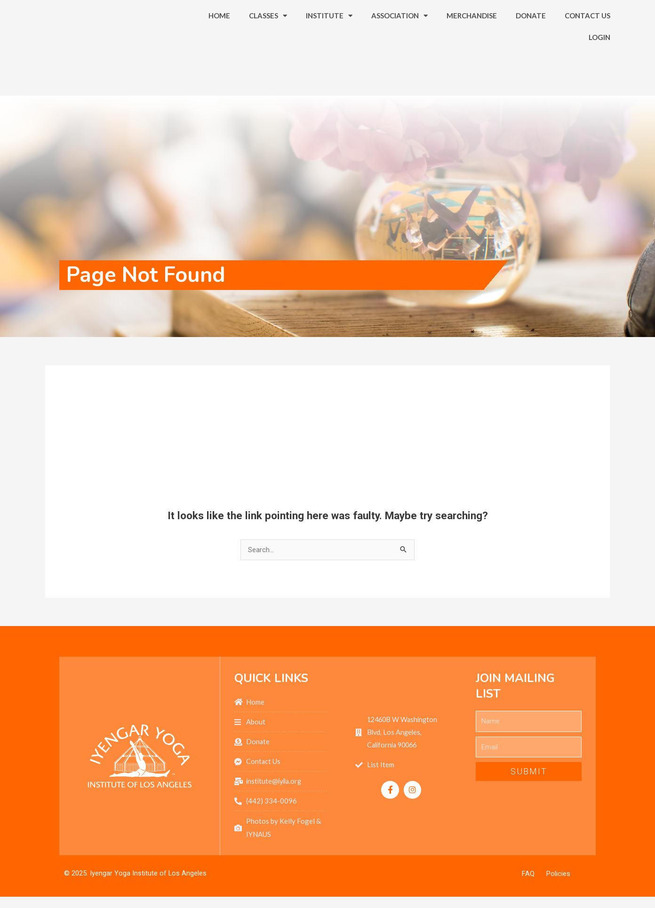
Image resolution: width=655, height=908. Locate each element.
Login (599, 67)
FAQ (528, 875)
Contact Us (587, 45)
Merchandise (472, 45)
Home (219, 45)
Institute (329, 46)
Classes (268, 46)
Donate (531, 45)
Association (399, 46)
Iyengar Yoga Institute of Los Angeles (148, 875)
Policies (558, 875)
